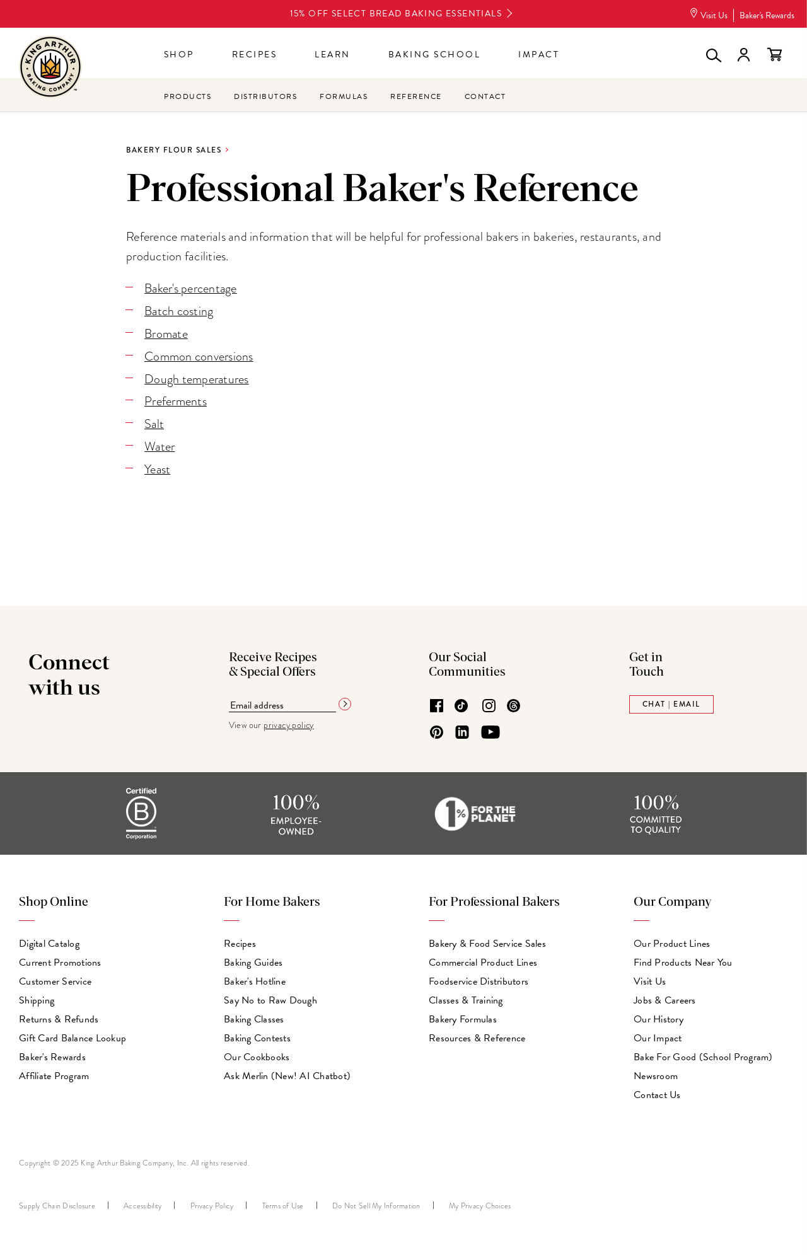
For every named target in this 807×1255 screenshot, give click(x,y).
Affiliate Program (54, 1072)
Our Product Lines (672, 940)
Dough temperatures (197, 377)
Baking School (434, 54)
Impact (539, 54)
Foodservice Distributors (478, 978)
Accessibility (142, 1202)
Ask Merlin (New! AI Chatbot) (287, 1072)
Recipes (254, 54)
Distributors (265, 96)
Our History (658, 1016)
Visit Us (708, 15)
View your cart (774, 55)
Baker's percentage (191, 288)
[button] (712, 55)
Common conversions (198, 355)
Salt (154, 421)
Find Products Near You (683, 959)
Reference (416, 96)
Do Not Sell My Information (376, 1202)
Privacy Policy (212, 1202)
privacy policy (289, 721)
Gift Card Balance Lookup (72, 1035)
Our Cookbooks (256, 1053)
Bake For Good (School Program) (703, 1053)
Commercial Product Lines (483, 959)
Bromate (166, 333)
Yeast (157, 466)
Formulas (344, 96)
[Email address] (282, 701)
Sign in (743, 55)
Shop (179, 54)
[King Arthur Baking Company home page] (50, 68)
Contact (485, 96)
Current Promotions (60, 959)
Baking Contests (257, 1035)
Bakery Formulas (463, 1016)
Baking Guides (253, 959)
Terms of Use (283, 1202)
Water (159, 443)
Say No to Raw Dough (270, 997)
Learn (333, 54)
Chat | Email (671, 700)
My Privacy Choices (480, 1202)
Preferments (175, 399)
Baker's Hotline (255, 978)
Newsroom (656, 1072)
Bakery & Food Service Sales (487, 940)
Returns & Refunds (58, 1016)
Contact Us (657, 1091)
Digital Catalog (49, 940)
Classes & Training (466, 997)
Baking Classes (254, 1016)
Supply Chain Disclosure (57, 1202)
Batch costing (179, 310)
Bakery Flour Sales (173, 150)
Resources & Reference (477, 1035)
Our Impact (658, 1035)
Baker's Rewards (767, 15)
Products (187, 96)
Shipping (36, 997)
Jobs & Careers (665, 997)
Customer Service (55, 978)
